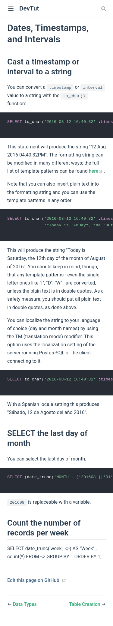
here (96, 171)
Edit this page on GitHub (33, 582)
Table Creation (85, 606)
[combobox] (104, 9)
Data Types (24, 606)
